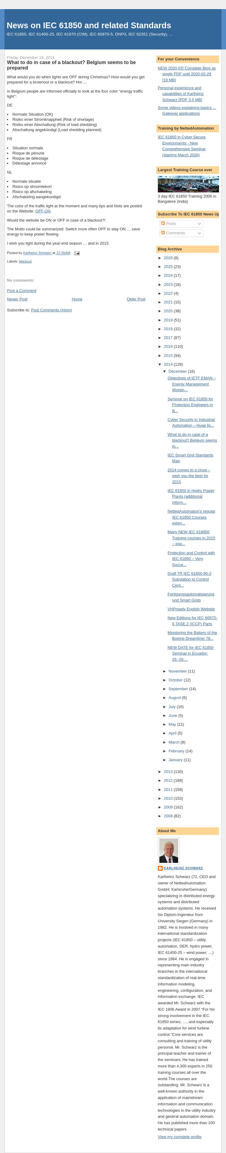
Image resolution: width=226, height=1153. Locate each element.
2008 (169, 816)
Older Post (136, 299)
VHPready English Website (191, 609)
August (175, 697)
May (173, 724)
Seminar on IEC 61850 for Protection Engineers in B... (190, 405)
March (175, 742)
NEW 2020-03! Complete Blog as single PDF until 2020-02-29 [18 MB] (187, 74)
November (178, 671)
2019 (169, 320)
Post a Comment (21, 290)
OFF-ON (43, 211)
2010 (169, 798)
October (176, 680)
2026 (169, 258)
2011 (169, 789)
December (178, 371)
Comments (173, 233)
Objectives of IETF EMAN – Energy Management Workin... (192, 384)
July (173, 706)
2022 (169, 293)
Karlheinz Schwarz (183, 868)
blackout (25, 261)
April (173, 733)
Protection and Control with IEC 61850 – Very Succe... (191, 559)
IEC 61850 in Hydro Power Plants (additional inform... (191, 496)
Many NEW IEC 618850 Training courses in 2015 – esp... (191, 538)
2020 (169, 311)
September (179, 689)
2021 (169, 302)
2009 (169, 807)
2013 (169, 771)
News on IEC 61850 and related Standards (89, 25)
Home (77, 299)
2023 (169, 284)
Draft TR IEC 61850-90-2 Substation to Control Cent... (189, 579)
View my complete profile (179, 1136)
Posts (168, 223)
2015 (169, 355)
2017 (169, 337)
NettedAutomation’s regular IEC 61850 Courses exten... (191, 517)
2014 (169, 364)
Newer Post (17, 299)
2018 (169, 329)
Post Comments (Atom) (51, 310)
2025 (169, 266)
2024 (169, 275)
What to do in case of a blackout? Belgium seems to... (192, 440)
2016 (169, 346)
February (177, 751)
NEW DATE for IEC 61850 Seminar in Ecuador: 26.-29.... (190, 653)
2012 (169, 780)
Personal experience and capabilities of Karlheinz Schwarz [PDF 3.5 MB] (181, 94)
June (173, 715)
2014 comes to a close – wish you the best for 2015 (189, 476)
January (176, 760)
